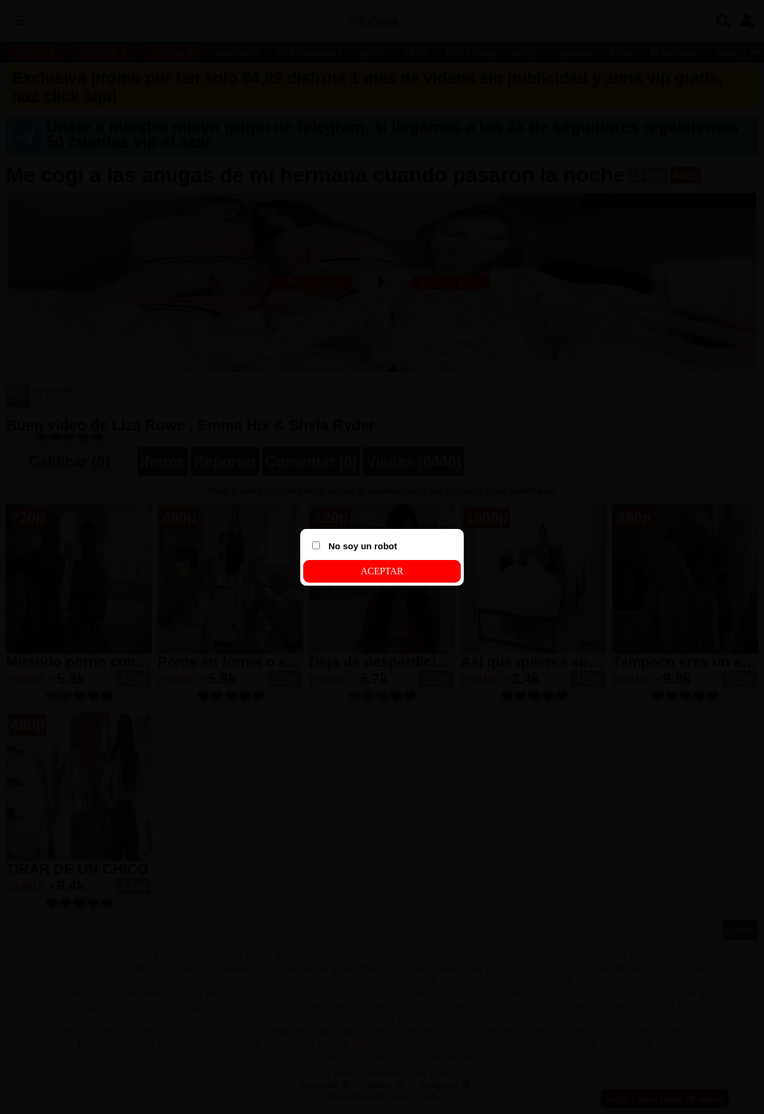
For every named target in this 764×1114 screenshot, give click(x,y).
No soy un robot (354, 546)
